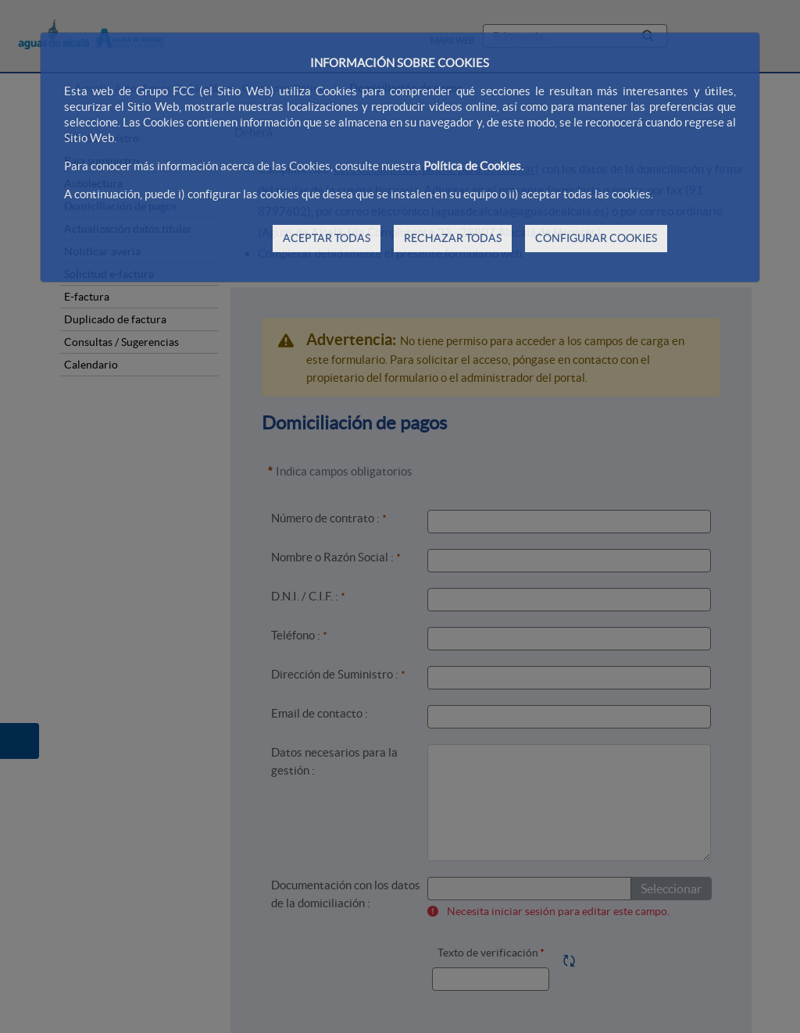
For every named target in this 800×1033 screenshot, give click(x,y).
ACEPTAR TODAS (326, 238)
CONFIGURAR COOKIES (596, 238)
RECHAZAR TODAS (453, 238)
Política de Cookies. (473, 166)
